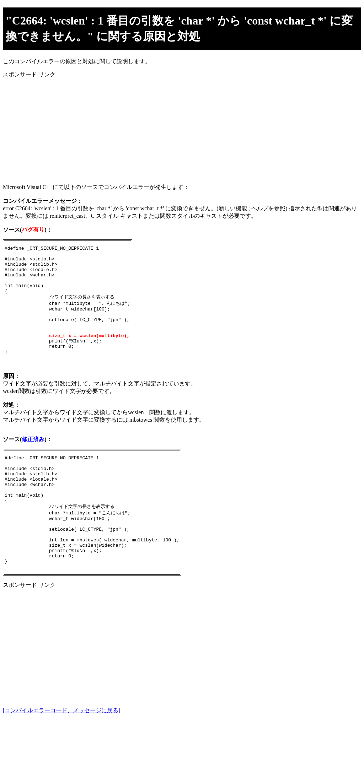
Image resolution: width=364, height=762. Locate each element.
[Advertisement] (182, 128)
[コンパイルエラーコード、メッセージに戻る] (62, 752)
